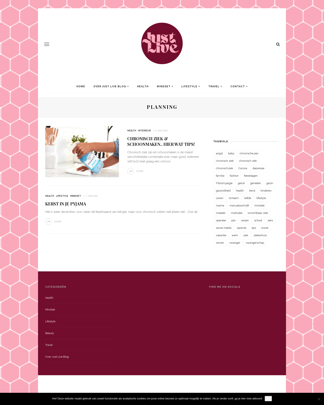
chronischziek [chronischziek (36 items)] (224, 168)
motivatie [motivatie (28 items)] (236, 212)
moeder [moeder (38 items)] (221, 212)
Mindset (163, 86)
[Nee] (319, 399)
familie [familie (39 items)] (220, 175)
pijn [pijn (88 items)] (233, 220)
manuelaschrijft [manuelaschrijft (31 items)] (239, 205)
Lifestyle (189, 86)
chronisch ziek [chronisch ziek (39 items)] (248, 160)
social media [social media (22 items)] (223, 227)
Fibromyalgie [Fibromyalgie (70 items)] (224, 183)
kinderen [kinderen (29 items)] (266, 190)
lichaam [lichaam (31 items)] (234, 198)
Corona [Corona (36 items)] (242, 168)
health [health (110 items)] (240, 190)
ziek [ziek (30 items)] (245, 235)
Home (80, 86)
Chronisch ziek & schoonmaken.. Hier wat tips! (161, 141)
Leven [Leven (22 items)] (219, 198)
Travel (213, 86)
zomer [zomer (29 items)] (220, 242)
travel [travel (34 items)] (264, 227)
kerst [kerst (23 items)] (252, 190)
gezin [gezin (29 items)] (269, 183)
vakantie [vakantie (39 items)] (221, 235)
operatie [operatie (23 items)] (221, 220)
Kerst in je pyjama (65, 203)
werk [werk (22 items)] (235, 235)
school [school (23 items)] (258, 220)
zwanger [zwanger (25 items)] (234, 242)
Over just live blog (57, 356)
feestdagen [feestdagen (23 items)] (251, 175)
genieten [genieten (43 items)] (255, 183)
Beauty (49, 333)
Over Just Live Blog (109, 86)
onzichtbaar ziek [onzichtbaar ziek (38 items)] (258, 212)
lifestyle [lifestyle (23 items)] (261, 198)
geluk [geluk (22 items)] (241, 183)
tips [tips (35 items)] (254, 227)
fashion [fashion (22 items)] (234, 175)
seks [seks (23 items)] (270, 220)
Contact (237, 86)
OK (268, 398)
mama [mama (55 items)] (220, 205)
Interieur (144, 130)
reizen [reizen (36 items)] (245, 220)
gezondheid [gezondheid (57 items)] (223, 190)
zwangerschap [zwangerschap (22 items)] (255, 242)
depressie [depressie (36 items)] (258, 168)
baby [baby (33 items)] (231, 153)
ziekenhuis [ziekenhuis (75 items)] (260, 235)
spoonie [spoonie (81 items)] (241, 227)
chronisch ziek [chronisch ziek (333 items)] (225, 160)
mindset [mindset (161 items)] (259, 205)
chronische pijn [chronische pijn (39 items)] (249, 153)
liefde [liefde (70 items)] (247, 198)
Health (143, 86)
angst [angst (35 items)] (219, 153)
